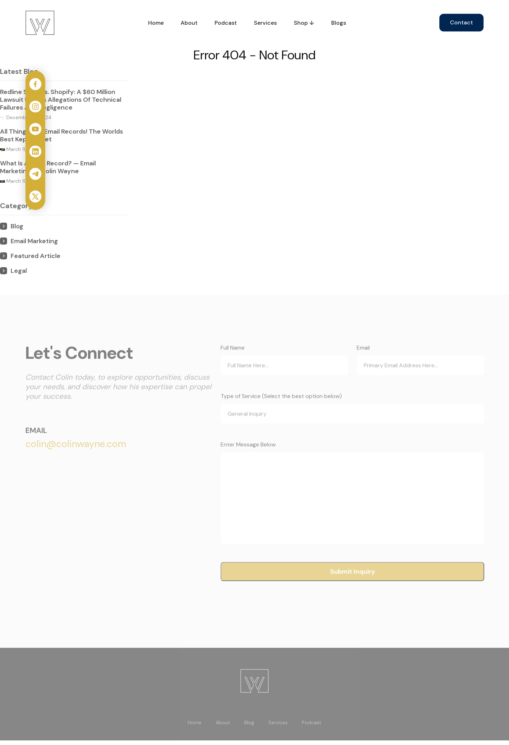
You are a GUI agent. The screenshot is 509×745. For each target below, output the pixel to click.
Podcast (226, 23)
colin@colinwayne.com (75, 459)
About (189, 23)
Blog (249, 738)
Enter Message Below (248, 459)
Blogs (338, 23)
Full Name (233, 362)
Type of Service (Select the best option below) (281, 411)
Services (265, 23)
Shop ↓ (304, 23)
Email (363, 362)
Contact (461, 22)
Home (156, 23)
